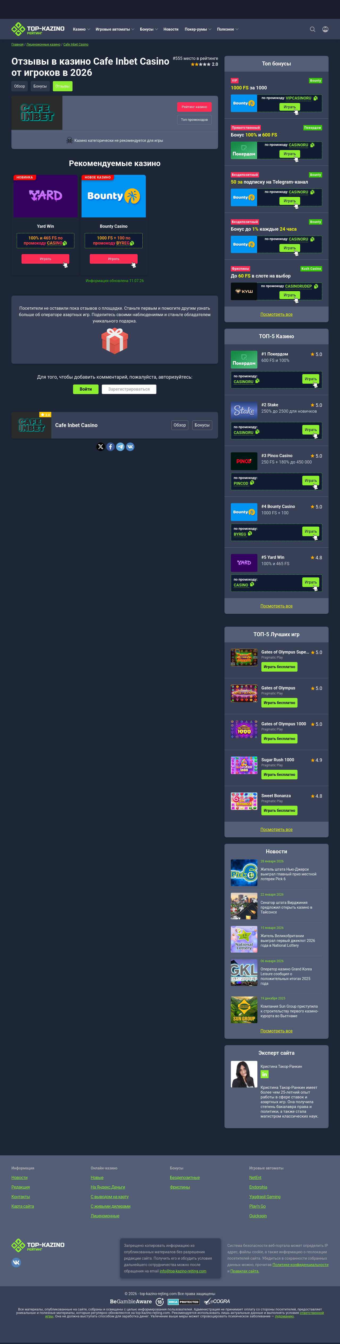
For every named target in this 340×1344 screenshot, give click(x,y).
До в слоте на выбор (261, 276)
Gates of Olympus (278, 689)
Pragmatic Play (272, 658)
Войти (86, 390)
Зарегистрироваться (129, 390)
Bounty (315, 80)
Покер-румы (196, 29)
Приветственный (246, 128)
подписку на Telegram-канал (269, 182)
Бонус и (254, 135)
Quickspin (258, 1217)
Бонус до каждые (264, 229)
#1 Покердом (274, 355)
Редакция (20, 1188)
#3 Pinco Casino (276, 456)
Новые (97, 1178)
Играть (45, 260)
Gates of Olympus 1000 (283, 724)
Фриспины (240, 269)
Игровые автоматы (113, 29)
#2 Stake (269, 405)
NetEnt (255, 1178)
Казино (79, 29)
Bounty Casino (114, 227)
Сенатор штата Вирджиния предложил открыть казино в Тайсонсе (286, 908)
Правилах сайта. (245, 1272)
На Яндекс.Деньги (108, 1188)
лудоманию (284, 1318)
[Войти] (324, 29)
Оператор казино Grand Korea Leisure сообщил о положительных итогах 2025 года (286, 977)
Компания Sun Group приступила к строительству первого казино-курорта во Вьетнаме (289, 1012)
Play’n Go (257, 1207)
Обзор (19, 86)
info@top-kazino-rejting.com (183, 1272)
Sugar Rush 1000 (277, 760)
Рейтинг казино (194, 107)
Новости (171, 29)
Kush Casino (311, 269)
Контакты (20, 1198)
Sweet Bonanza (276, 796)
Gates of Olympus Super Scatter (285, 653)
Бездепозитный (245, 175)
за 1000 (249, 87)
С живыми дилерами (110, 1207)
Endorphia (258, 1188)
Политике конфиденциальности (301, 1266)
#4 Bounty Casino (278, 507)
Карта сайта (22, 1207)
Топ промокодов (194, 120)
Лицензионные (105, 1217)
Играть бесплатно (279, 668)
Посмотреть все (276, 607)
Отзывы (63, 86)
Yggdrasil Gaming (264, 1198)
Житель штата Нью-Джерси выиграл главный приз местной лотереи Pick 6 (288, 875)
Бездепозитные (185, 1178)
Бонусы (146, 29)
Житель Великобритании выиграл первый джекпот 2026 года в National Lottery (288, 942)
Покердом (312, 128)
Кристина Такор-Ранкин (281, 1067)
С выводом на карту (110, 1198)
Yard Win (45, 227)
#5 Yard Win (272, 558)
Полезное (225, 29)
